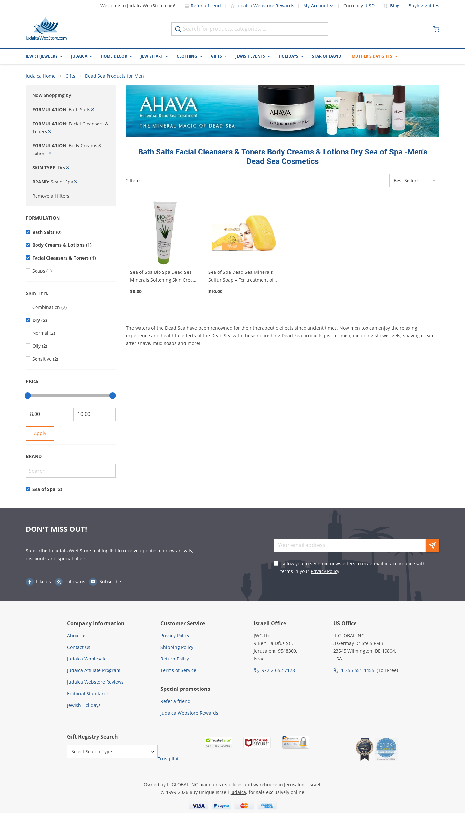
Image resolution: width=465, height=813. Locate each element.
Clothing (187, 56)
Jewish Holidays (84, 705)
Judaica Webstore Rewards (262, 6)
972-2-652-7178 (278, 670)
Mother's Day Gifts (372, 56)
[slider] (28, 395)
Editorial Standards (88, 693)
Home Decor (114, 56)
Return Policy (174, 659)
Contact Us (78, 647)
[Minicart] (436, 29)
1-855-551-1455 (357, 670)
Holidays (288, 56)
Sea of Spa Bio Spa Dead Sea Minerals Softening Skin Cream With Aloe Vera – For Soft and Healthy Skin (163, 276)
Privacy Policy (325, 571)
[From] (47, 414)
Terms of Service (178, 670)
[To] (94, 414)
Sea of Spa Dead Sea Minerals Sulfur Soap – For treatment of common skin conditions (241, 276)
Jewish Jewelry (41, 56)
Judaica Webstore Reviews (95, 682)
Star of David (326, 56)
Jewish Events (250, 56)
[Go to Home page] (46, 29)
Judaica (79, 56)
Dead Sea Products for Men (114, 76)
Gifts (216, 56)
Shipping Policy (176, 647)
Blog (394, 5)
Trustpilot (168, 759)
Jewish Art (152, 56)
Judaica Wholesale (87, 659)
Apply (40, 433)
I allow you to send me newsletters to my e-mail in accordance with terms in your (353, 567)
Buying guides (423, 6)
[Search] (71, 471)
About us (77, 635)
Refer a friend (202, 6)
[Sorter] (414, 181)
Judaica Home (41, 76)
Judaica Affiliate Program (93, 670)
